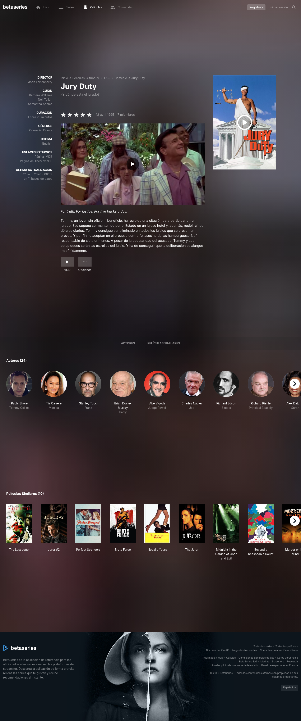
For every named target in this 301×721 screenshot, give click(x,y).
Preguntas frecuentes (244, 650)
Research (292, 661)
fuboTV (94, 78)
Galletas (231, 657)
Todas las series (263, 646)
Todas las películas (286, 646)
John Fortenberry (40, 82)
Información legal (213, 657)
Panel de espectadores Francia (279, 665)
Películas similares (163, 343)
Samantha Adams (40, 104)
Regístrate (256, 7)
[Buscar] (294, 7)
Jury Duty (138, 78)
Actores (128, 343)
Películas (78, 78)
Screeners (278, 661)
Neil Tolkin (45, 99)
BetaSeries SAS (248, 661)
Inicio (64, 78)
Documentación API (218, 650)
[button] (19, 392)
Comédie (121, 78)
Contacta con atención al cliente (279, 650)
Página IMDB (43, 156)
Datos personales (287, 657)
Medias (264, 661)
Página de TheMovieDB (36, 161)
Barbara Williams (40, 95)
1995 (107, 78)
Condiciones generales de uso (256, 657)
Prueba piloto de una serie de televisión (235, 665)
